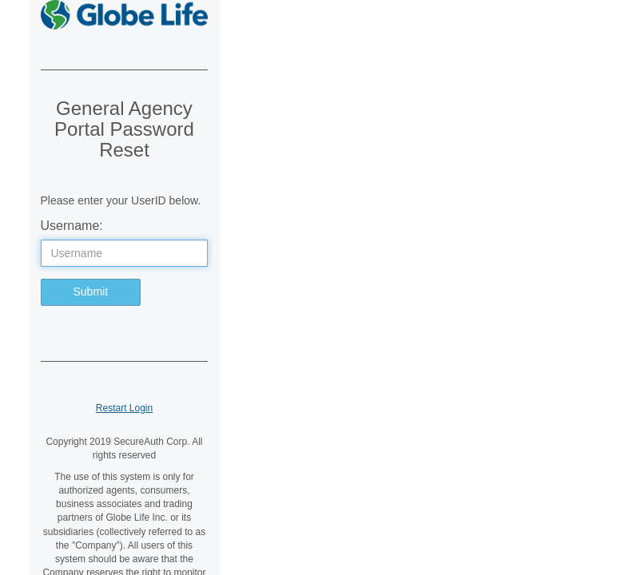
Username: (72, 225)
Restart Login (124, 408)
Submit (91, 291)
